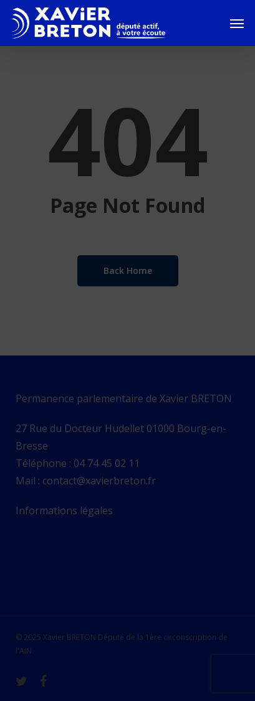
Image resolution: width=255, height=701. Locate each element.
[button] (237, 23)
